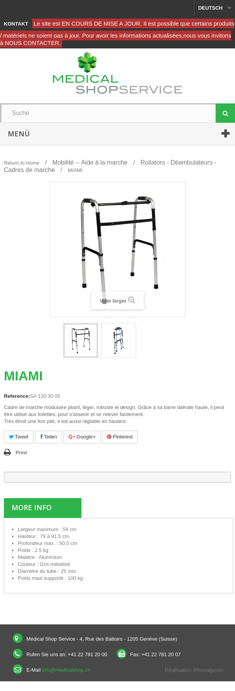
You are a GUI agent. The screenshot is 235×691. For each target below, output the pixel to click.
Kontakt (16, 24)
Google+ (82, 437)
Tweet (18, 437)
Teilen (48, 437)
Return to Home (22, 163)
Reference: (17, 396)
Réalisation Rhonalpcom (194, 670)
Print (21, 453)
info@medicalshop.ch (66, 670)
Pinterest (120, 437)
